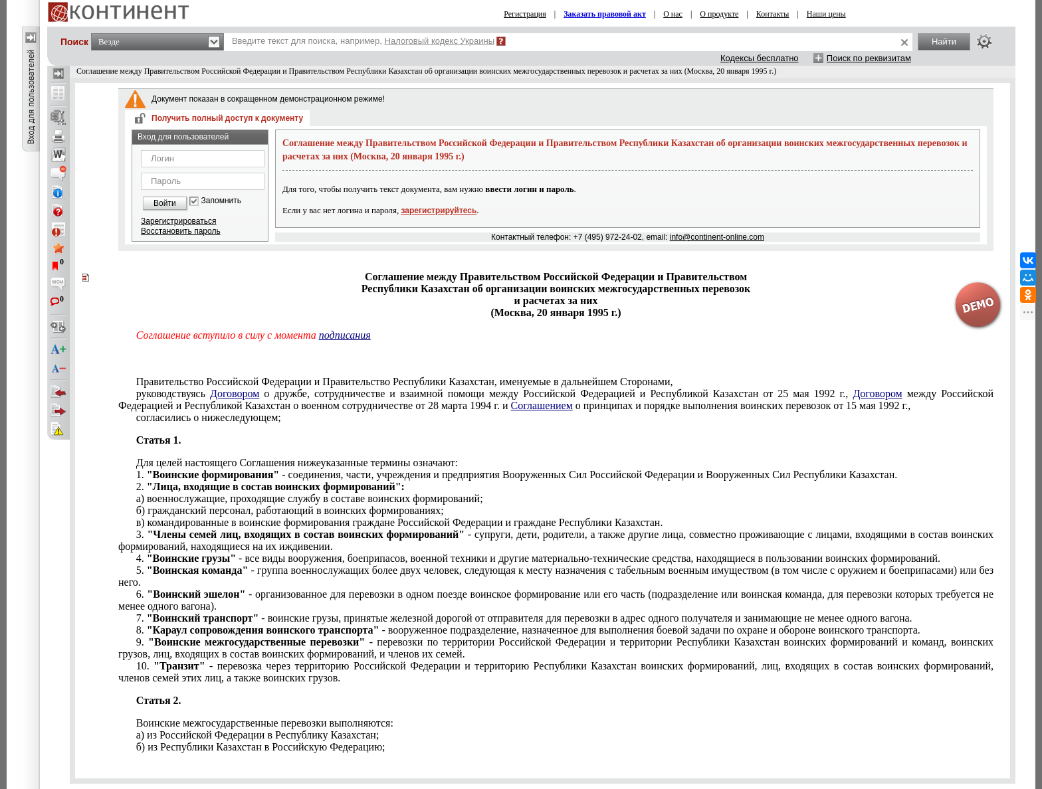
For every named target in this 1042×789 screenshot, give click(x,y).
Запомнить (221, 201)
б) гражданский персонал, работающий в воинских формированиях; (290, 510)
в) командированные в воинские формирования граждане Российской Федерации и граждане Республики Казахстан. (399, 522)
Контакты (772, 14)
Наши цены (826, 14)
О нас (672, 14)
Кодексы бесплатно (759, 58)
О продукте (719, 14)
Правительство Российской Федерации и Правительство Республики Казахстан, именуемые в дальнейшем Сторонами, (404, 381)
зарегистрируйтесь (439, 210)
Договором (234, 393)
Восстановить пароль (181, 231)
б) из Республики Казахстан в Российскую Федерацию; (260, 746)
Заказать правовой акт (605, 14)
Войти (165, 203)
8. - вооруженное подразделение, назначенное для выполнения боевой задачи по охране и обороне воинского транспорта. (528, 630)
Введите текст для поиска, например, (363, 41)
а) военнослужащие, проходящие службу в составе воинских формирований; (309, 498)
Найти (944, 41)
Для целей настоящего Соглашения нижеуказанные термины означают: (297, 462)
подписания (345, 335)
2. (270, 486)
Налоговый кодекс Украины (440, 41)
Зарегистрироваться (178, 221)
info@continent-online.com (717, 237)
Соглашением (541, 405)
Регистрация (525, 14)
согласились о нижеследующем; (208, 417)
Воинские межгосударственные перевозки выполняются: (264, 723)
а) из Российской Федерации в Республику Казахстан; (257, 735)
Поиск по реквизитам (869, 58)
